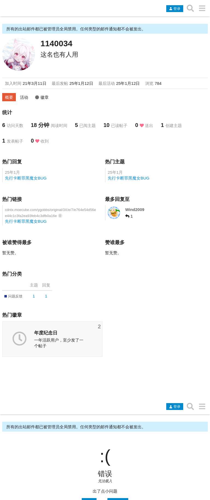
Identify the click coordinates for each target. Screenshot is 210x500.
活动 (24, 97)
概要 (9, 97)
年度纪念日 (45, 333)
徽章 (42, 97)
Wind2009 (134, 209)
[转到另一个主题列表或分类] (202, 8)
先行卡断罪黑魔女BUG (26, 178)
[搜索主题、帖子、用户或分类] (190, 8)
